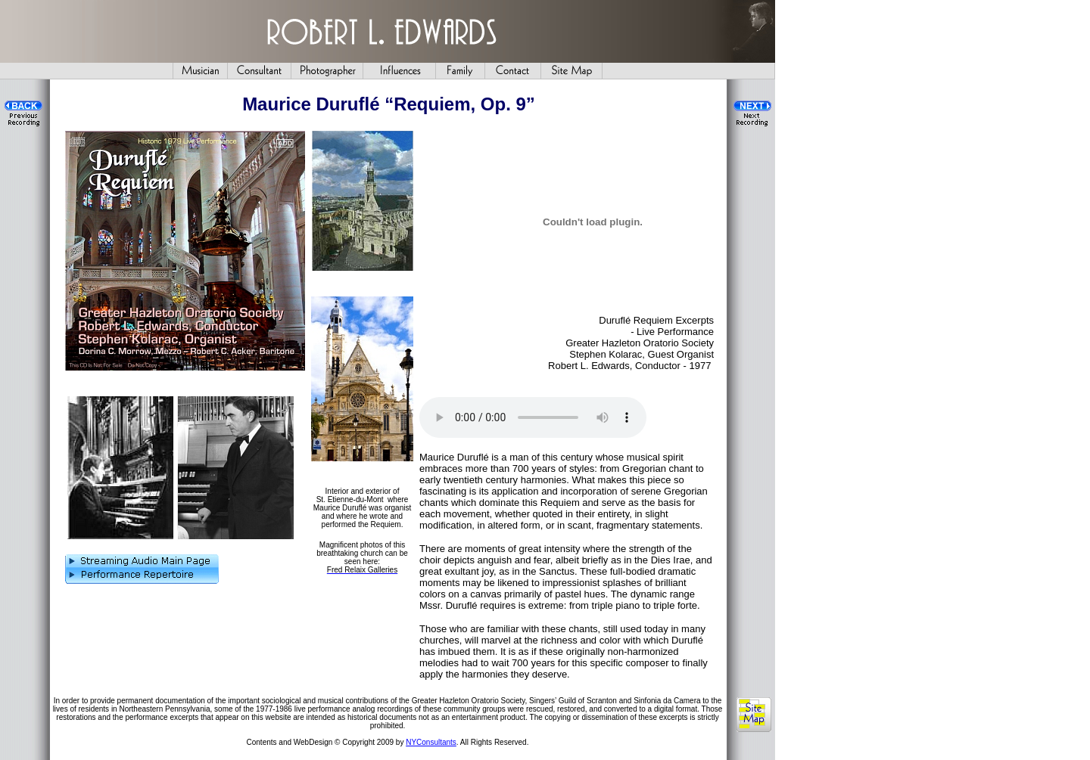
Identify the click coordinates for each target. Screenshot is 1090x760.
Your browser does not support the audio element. (532, 417)
